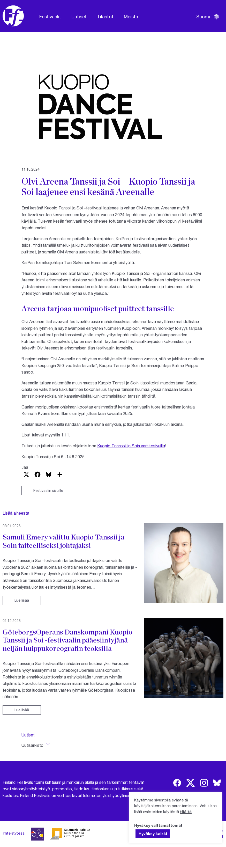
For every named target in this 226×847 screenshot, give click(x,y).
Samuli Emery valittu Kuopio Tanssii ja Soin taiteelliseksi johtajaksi (63, 541)
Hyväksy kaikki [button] (153, 833)
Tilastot (105, 16)
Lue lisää (21, 600)
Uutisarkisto (32, 745)
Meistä (131, 16)
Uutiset (79, 16)
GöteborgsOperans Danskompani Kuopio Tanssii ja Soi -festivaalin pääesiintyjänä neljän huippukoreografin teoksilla (67, 640)
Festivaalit (50, 16)
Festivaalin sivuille (48, 490)
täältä (186, 811)
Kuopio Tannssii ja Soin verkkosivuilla (131, 445)
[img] (177, 783)
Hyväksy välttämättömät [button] (158, 825)
